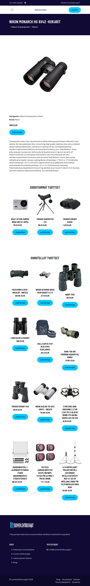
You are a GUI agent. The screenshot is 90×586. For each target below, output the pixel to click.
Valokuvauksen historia (22, 558)
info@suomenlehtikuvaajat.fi (70, 3)
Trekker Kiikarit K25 (20, 406)
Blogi (15, 562)
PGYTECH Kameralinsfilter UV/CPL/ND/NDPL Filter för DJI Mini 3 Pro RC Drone (45, 473)
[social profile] (25, 3)
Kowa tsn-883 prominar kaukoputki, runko (70, 354)
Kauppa (75, 10)
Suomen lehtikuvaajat (21, 554)
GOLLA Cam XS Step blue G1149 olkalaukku (45, 346)
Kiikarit (35, 27)
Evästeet (76, 579)
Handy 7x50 (70, 294)
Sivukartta (76, 582)
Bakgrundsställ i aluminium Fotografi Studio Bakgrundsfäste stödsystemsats (20, 473)
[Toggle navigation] (12, 10)
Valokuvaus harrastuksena (23, 549)
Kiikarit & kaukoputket (21, 27)
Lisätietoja (17, 132)
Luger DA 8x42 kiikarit (20, 338)
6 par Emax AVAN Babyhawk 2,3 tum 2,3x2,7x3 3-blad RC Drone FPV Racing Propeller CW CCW (70, 412)
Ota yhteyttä (67, 579)
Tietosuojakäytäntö (62, 582)
